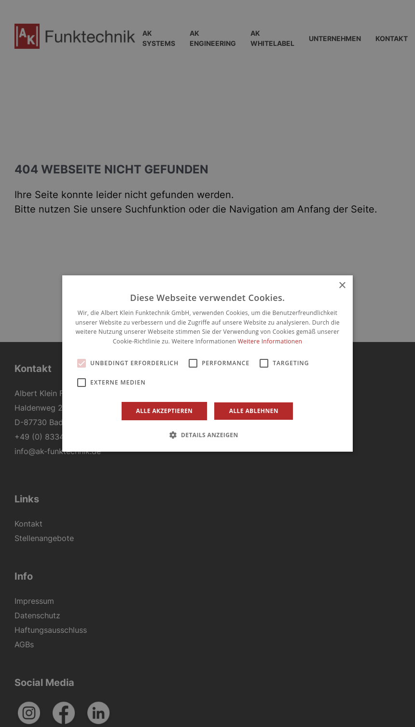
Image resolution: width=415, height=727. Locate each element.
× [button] (342, 285)
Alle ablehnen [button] (253, 411)
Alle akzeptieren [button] (164, 411)
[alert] (207, 363)
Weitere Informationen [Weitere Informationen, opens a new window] (270, 341)
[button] (207, 435)
